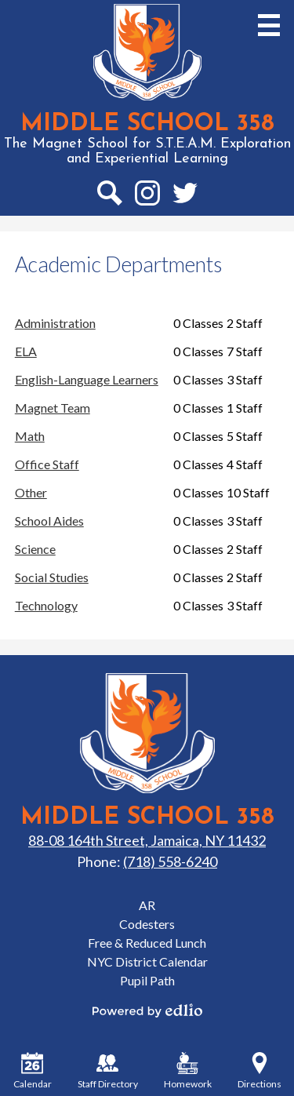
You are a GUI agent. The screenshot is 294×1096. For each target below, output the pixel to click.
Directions (259, 1071)
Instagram (147, 196)
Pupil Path (147, 980)
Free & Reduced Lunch (147, 942)
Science (35, 548)
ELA (26, 351)
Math (30, 435)
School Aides (49, 520)
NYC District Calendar (147, 961)
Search (109, 196)
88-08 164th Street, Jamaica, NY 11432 (147, 840)
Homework (188, 1071)
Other (31, 492)
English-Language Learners (86, 379)
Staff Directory (108, 1071)
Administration (55, 322)
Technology (46, 605)
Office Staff (47, 464)
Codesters (147, 923)
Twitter (185, 196)
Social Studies (52, 577)
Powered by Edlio (147, 1010)
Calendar (32, 1071)
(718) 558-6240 (170, 861)
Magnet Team (52, 407)
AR (147, 905)
